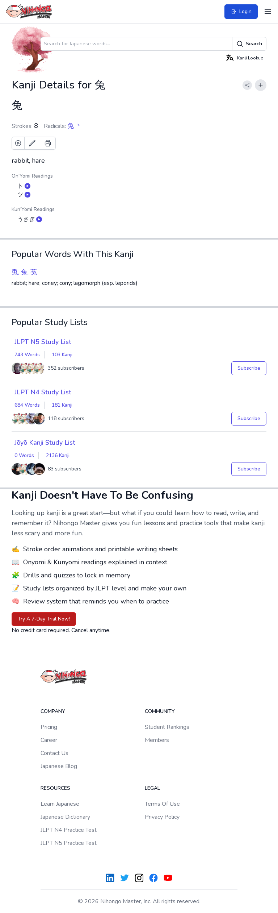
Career (49, 740)
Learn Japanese (60, 804)
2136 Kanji (58, 455)
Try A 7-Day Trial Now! (44, 618)
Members (157, 740)
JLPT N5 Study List (42, 341)
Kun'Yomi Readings (33, 209)
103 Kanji (62, 354)
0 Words (24, 455)
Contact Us (54, 753)
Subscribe (248, 368)
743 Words (27, 354)
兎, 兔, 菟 (24, 272)
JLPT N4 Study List (42, 392)
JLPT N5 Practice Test (69, 843)
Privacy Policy (162, 817)
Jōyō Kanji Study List (44, 442)
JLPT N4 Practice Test (69, 830)
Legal (152, 788)
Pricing (49, 727)
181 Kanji (62, 405)
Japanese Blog (59, 766)
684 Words (27, 405)
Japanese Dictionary (65, 817)
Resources (55, 788)
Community (160, 711)
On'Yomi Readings (32, 176)
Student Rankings (167, 727)
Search (249, 43)
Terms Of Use (162, 804)
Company (53, 711)
